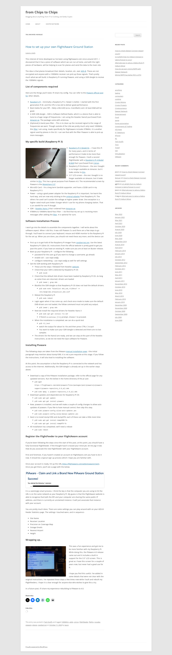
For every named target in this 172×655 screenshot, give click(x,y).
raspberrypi (42, 622)
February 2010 (120, 299)
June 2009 (118, 320)
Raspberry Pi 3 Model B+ (79, 148)
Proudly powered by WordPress (37, 644)
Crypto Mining (120, 102)
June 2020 (118, 235)
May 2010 (118, 293)
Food (117, 117)
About (37, 24)
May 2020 (118, 238)
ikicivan (118, 178)
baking (117, 93)
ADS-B (83, 71)
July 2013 (118, 257)
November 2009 (121, 308)
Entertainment (120, 114)
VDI (116, 151)
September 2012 (121, 263)
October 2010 (120, 287)
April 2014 (118, 247)
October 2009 (120, 311)
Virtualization (120, 154)
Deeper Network (52, 24)
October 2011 (120, 269)
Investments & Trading (123, 126)
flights (91, 619)
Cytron (96, 163)
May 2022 (118, 214)
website (75, 267)
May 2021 (118, 220)
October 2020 (120, 226)
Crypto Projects (121, 105)
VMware (118, 157)
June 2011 (118, 272)
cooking (118, 99)
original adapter (73, 196)
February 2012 (120, 266)
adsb (71, 619)
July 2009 (118, 317)
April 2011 (118, 278)
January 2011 (120, 281)
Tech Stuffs (48, 619)
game (117, 120)
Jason (67, 622)
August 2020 (119, 229)
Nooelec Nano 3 (42, 208)
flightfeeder (84, 619)
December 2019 (121, 241)
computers (119, 96)
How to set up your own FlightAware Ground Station (59, 47)
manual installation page (76, 350)
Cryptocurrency (121, 108)
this (83, 172)
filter (36, 129)
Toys (117, 144)
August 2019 (119, 244)
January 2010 (120, 302)
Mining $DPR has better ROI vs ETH (128, 75)
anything (118, 90)
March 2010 (119, 296)
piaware (29, 622)
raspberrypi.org (82, 242)
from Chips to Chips (42, 12)
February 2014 (120, 251)
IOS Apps (118, 129)
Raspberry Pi (35, 102)
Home (28, 24)
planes (34, 622)
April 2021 (118, 223)
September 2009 (121, 314)
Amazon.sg (34, 120)
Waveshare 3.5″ (49, 184)
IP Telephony (120, 132)
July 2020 (118, 232)
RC (116, 138)
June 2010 (118, 290)
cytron (76, 619)
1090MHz (65, 619)
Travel (117, 148)
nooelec (97, 619)
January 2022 (120, 217)
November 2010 (121, 284)
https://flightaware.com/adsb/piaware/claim (80, 461)
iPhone (117, 135)
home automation (122, 123)
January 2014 (120, 254)
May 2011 (118, 275)
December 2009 (121, 305)
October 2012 (120, 260)
